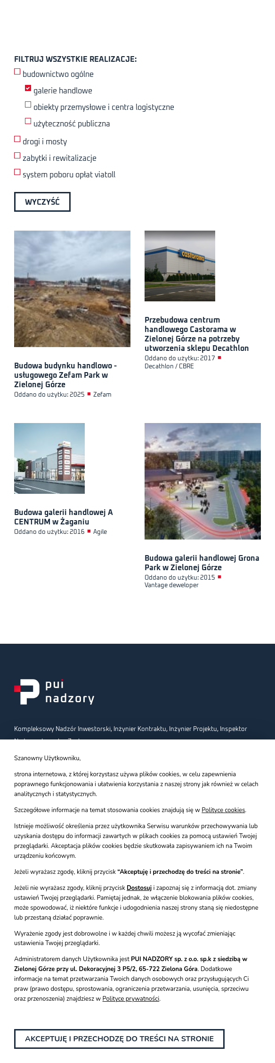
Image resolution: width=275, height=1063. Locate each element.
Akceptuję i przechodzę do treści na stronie (119, 1039)
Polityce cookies (223, 810)
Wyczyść (42, 202)
